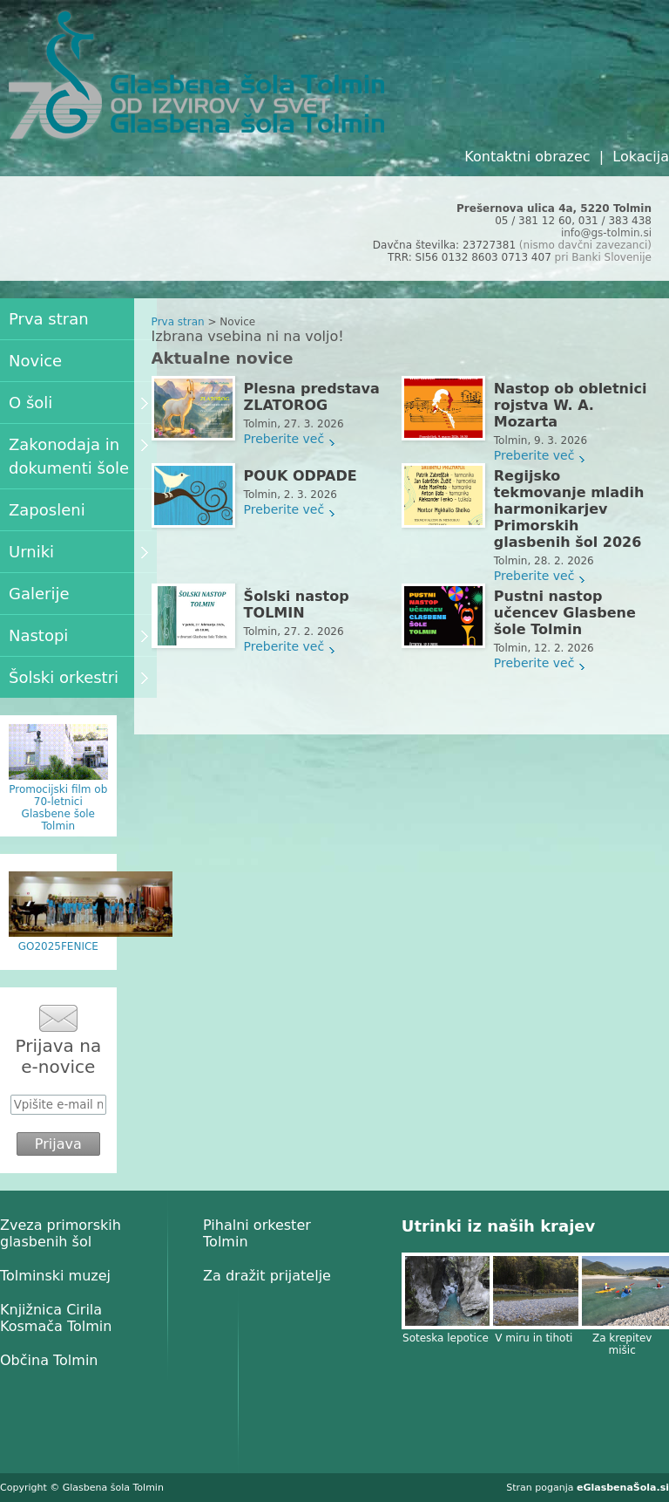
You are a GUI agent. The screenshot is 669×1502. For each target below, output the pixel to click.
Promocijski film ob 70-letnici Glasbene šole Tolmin (58, 807)
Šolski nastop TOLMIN (296, 604)
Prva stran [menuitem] (49, 319)
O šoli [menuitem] (78, 402)
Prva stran (178, 322)
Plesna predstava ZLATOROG (312, 396)
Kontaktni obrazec (527, 156)
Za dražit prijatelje (267, 1275)
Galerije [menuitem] (39, 593)
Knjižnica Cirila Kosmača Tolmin (56, 1318)
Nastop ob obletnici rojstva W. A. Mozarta (570, 405)
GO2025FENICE (58, 946)
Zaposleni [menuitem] (47, 510)
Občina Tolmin (49, 1360)
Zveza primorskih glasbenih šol (60, 1233)
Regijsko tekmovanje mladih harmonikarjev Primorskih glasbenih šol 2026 (569, 509)
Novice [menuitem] (35, 361)
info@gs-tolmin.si (606, 233)
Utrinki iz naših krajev (498, 1226)
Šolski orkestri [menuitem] (78, 677)
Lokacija (640, 156)
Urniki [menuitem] (78, 552)
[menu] (78, 498)
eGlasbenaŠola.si (623, 1487)
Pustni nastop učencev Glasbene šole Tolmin (565, 613)
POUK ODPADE (300, 476)
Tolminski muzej (55, 1275)
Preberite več (284, 439)
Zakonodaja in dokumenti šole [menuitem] (78, 456)
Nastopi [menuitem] (78, 635)
